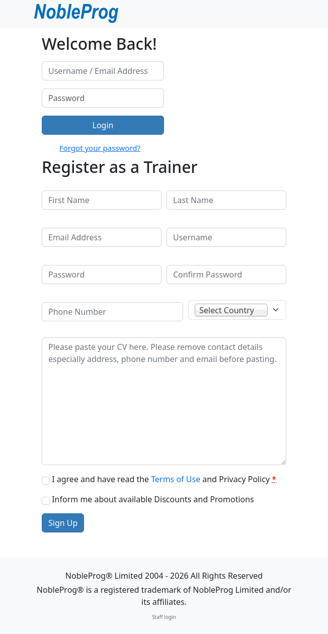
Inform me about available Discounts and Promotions (153, 499)
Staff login (164, 616)
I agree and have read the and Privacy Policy (164, 479)
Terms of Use (175, 479)
